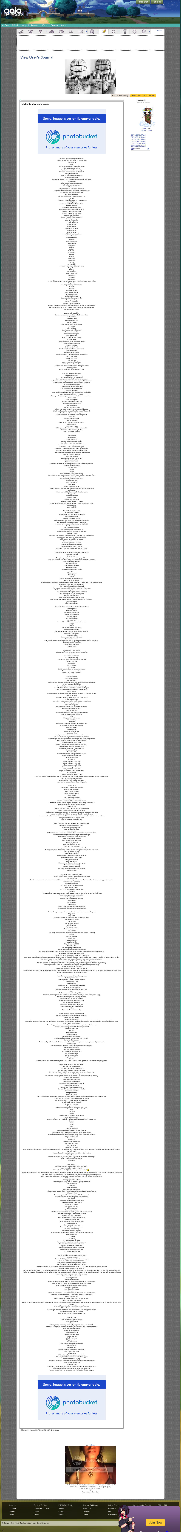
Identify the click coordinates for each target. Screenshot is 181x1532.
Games (54, 25)
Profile (159, 31)
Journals (86, 1512)
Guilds (61, 1512)
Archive (143, 131)
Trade (85, 1515)
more (46, 31)
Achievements (125, 31)
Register (143, 2)
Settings (144, 31)
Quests (113, 31)
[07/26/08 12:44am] (138, 137)
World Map (112, 1515)
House (40, 31)
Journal (103, 31)
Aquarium (61, 31)
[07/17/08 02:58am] (138, 139)
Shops (25, 25)
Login (157, 2)
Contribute (87, 1508)
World (44, 25)
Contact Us (13, 1508)
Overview (21, 31)
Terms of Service (40, 1505)
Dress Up (112, 1508)
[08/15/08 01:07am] (138, 135)
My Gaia (5, 25)
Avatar (31, 31)
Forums (34, 25)
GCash (15, 25)
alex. (92, 1445)
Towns (61, 1515)
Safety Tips (112, 1505)
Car (52, 31)
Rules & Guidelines (90, 1505)
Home (150, 131)
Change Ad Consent (41, 1508)
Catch (64, 25)
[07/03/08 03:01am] (138, 146)
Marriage (134, 31)
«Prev (144, 128)
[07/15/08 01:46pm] (138, 141)
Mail (80, 31)
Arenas (61, 1508)
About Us (12, 1505)
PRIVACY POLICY (66, 1505)
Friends (92, 31)
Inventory (71, 31)
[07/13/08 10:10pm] (138, 144)
